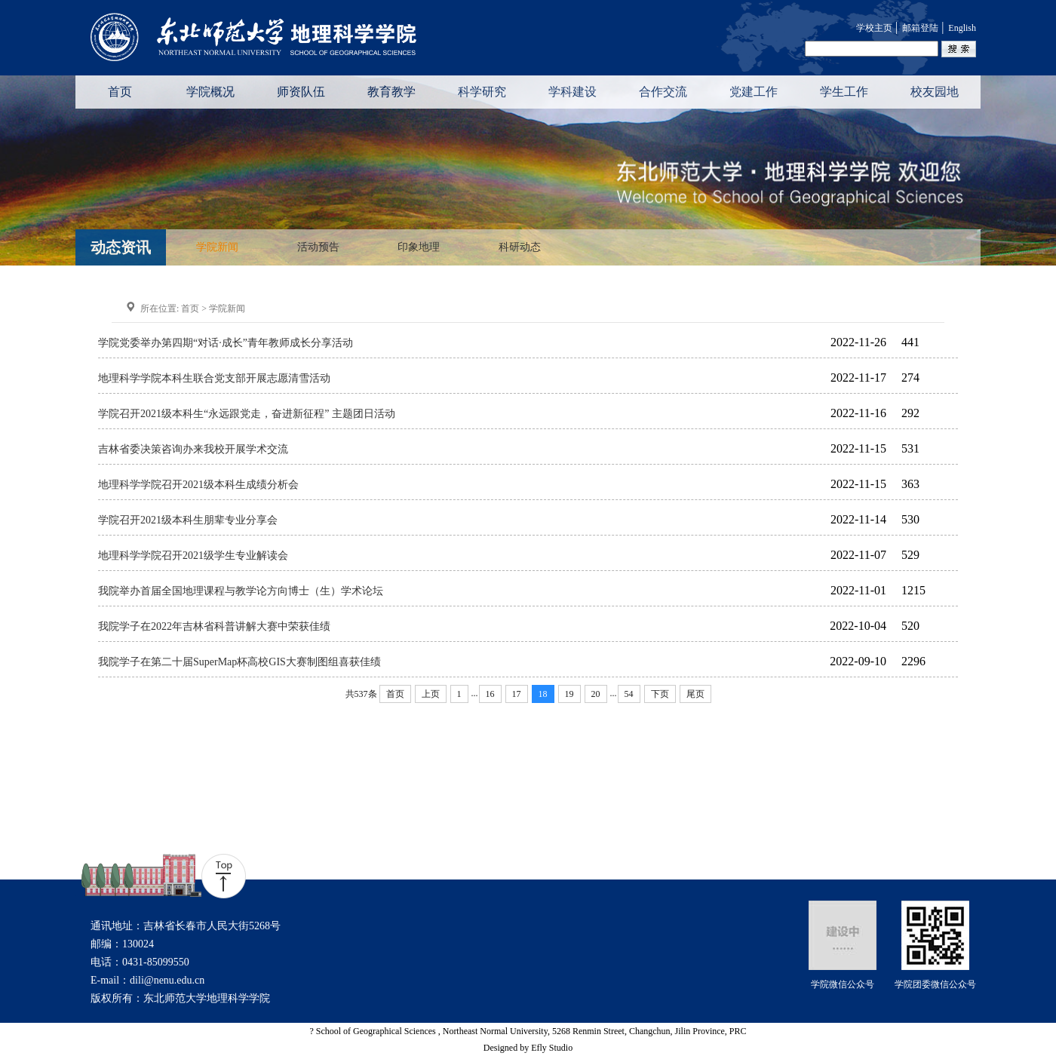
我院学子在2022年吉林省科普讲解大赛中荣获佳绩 (214, 626)
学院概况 (210, 91)
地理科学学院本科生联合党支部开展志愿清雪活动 (214, 378)
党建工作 (753, 91)
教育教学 (391, 91)
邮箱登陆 (920, 28)
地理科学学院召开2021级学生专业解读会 (193, 555)
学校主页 (874, 28)
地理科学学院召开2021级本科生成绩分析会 (198, 484)
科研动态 (520, 247)
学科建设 (572, 91)
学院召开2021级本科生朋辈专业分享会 (188, 520)
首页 (120, 91)
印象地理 (419, 247)
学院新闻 (217, 247)
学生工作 (844, 91)
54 (629, 694)
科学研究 (482, 91)
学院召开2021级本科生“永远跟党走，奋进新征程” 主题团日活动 (246, 413)
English (962, 28)
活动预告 (318, 247)
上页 (431, 694)
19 (569, 694)
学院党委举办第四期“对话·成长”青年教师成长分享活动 (225, 342)
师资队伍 (301, 91)
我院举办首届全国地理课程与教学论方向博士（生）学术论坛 (240, 591)
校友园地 (934, 91)
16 (490, 694)
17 (516, 694)
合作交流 (663, 91)
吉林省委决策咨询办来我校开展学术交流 (193, 449)
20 (595, 694)
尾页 (695, 694)
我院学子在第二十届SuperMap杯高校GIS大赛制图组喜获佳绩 (239, 662)
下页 (660, 694)
